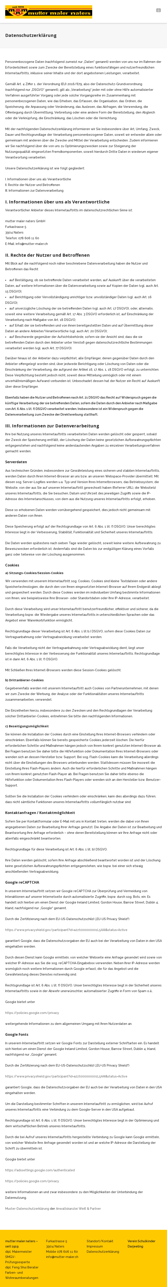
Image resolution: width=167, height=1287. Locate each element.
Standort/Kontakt (100, 1241)
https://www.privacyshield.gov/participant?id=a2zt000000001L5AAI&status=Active (66, 930)
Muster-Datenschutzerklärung (27, 1208)
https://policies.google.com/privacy (32, 1013)
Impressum (95, 1246)
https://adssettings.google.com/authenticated (40, 1170)
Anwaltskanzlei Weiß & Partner (78, 1208)
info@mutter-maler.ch (62, 1257)
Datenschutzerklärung (103, 1251)
